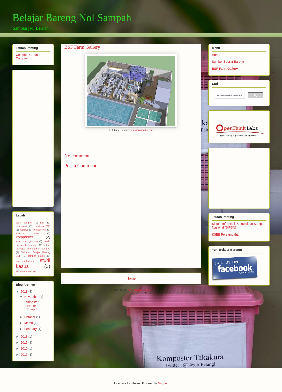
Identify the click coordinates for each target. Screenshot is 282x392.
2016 (24, 348)
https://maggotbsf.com (142, 130)
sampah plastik (36, 256)
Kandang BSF (42, 226)
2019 (24, 291)
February (30, 329)
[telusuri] (229, 95)
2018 (24, 336)
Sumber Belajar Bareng (228, 61)
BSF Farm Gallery (225, 68)
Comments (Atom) (139, 289)
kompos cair (39, 229)
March (29, 323)
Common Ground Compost (27, 56)
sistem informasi (25, 261)
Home (131, 278)
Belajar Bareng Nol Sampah (71, 17)
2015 (24, 354)
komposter (24, 237)
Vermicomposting (25, 271)
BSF (42, 222)
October (30, 317)
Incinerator (22, 226)
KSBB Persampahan (226, 234)
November (31, 297)
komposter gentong (27, 241)
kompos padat (27, 233)
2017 (24, 342)
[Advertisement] (92, 34)
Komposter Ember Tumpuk (31, 305)
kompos (24, 229)
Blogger (162, 383)
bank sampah (24, 222)
